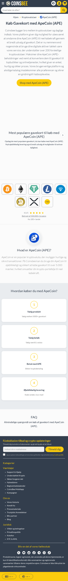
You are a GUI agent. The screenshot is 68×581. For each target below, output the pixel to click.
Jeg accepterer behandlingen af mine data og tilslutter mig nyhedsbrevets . (35, 455)
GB (26, 576)
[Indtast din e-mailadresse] (23, 449)
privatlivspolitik (58, 455)
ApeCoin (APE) (48, 17)
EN (9, 576)
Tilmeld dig (54, 449)
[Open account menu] (59, 3)
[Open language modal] (53, 3)
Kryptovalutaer (29, 17)
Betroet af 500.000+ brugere (34, 216)
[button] (3, 3)
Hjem (16, 17)
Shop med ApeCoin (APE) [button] (34, 82)
